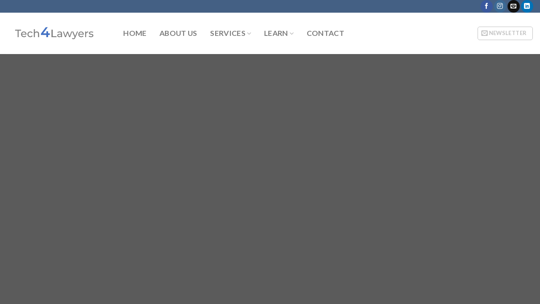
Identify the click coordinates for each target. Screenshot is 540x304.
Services (230, 33)
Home (134, 33)
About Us (178, 33)
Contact (325, 33)
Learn (279, 33)
